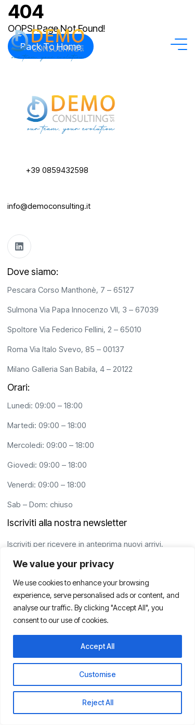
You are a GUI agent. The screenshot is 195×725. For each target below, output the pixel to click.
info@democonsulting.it (48, 206)
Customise (97, 674)
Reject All (97, 702)
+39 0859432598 (57, 170)
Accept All (97, 646)
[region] (97, 636)
